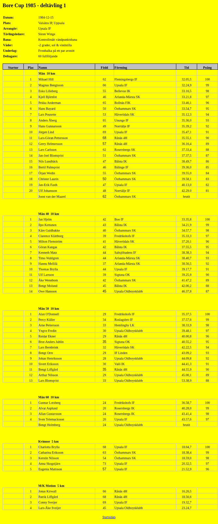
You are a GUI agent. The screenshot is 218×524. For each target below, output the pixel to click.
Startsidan (109, 517)
